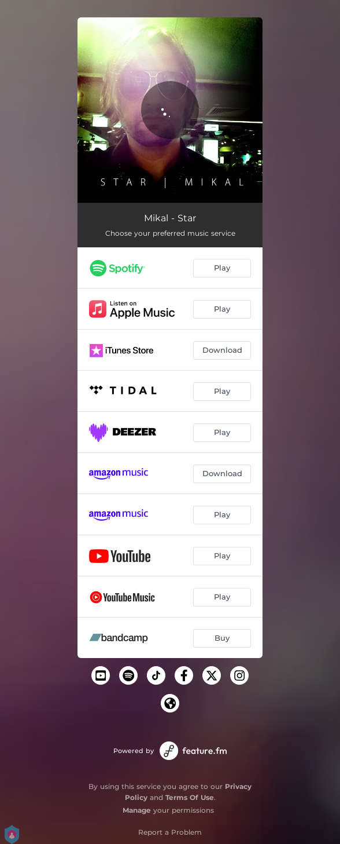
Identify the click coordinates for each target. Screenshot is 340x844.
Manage (137, 810)
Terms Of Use (189, 797)
